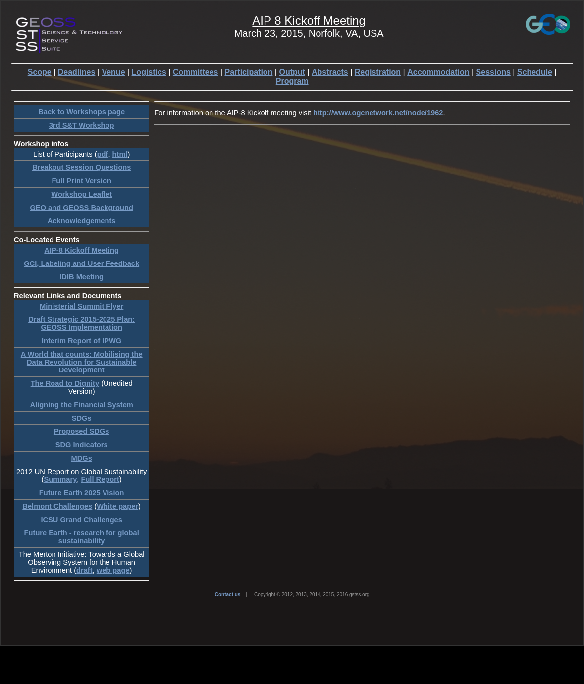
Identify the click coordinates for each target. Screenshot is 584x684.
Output (292, 72)
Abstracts (330, 72)
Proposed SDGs (81, 431)
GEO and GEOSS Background (81, 207)
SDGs (82, 418)
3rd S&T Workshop (81, 125)
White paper (117, 506)
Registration (378, 72)
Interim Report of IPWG (81, 341)
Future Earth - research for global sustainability (81, 537)
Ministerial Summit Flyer (81, 306)
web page (113, 570)
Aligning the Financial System (81, 405)
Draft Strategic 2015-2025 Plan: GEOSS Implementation (81, 323)
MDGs (81, 458)
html (120, 154)
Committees (195, 72)
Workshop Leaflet (81, 194)
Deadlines (77, 72)
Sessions (493, 72)
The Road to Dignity (65, 383)
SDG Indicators (81, 445)
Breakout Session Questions (81, 167)
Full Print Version (81, 181)
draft (84, 570)
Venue (113, 72)
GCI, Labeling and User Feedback (81, 263)
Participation (249, 72)
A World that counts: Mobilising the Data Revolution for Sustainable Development (82, 362)
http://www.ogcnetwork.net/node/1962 (378, 113)
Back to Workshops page (81, 112)
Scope (40, 72)
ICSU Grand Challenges (81, 520)
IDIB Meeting (81, 277)
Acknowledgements (82, 221)
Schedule (534, 72)
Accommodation (438, 72)
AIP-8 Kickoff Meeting (81, 250)
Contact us (228, 594)
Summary (60, 479)
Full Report (100, 479)
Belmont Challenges (57, 506)
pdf (102, 154)
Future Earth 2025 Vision (81, 493)
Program (292, 81)
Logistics (149, 72)
